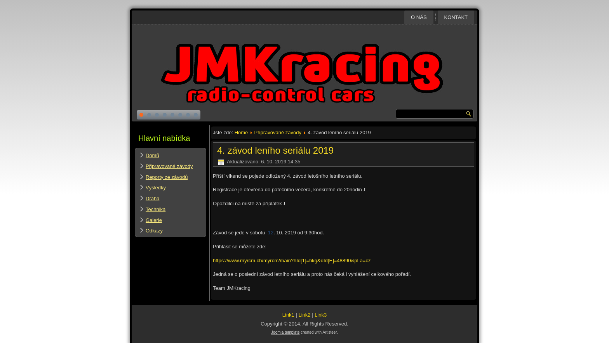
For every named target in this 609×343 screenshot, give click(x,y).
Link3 (321, 315)
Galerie (154, 220)
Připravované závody (169, 166)
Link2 (304, 315)
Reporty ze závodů (167, 177)
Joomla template (285, 332)
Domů (152, 155)
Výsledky (156, 188)
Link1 (288, 315)
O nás (418, 17)
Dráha (152, 198)
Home (241, 132)
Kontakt (456, 17)
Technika (155, 209)
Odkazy (154, 231)
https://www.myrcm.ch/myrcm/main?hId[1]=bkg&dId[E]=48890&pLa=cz (292, 260)
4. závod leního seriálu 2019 (275, 150)
